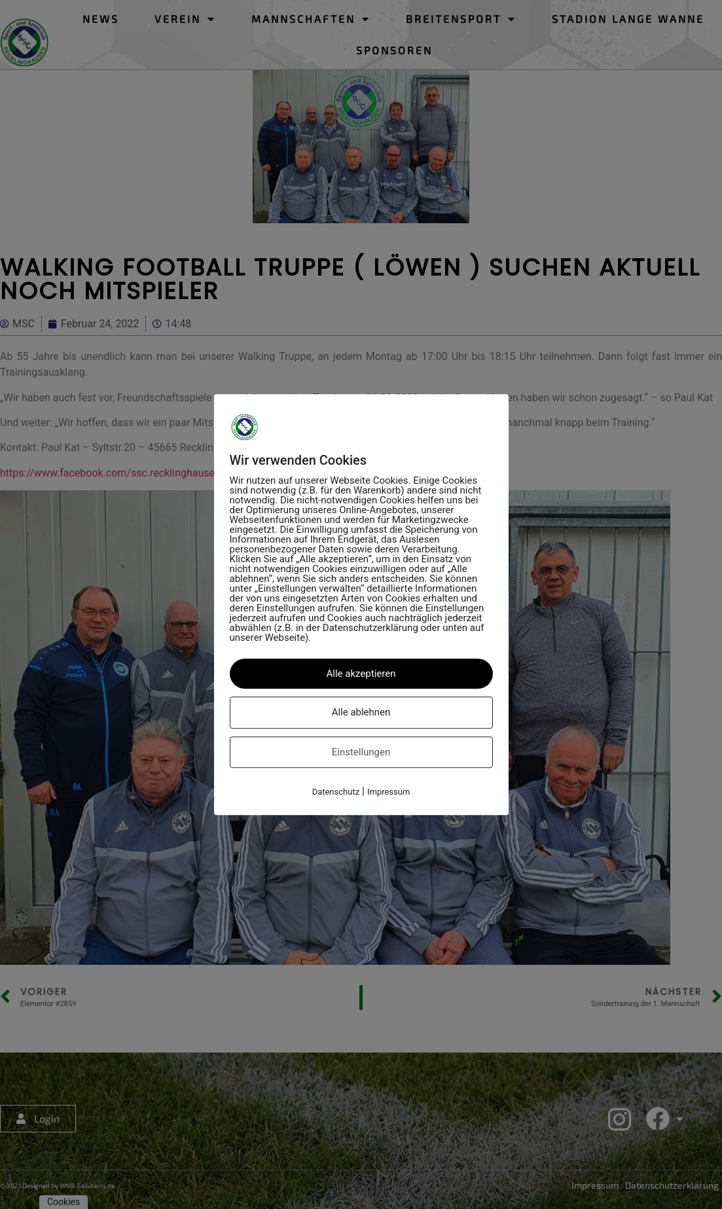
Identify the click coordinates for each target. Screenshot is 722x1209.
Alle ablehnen (361, 712)
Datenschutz (335, 792)
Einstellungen (361, 752)
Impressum (388, 792)
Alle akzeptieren (361, 673)
